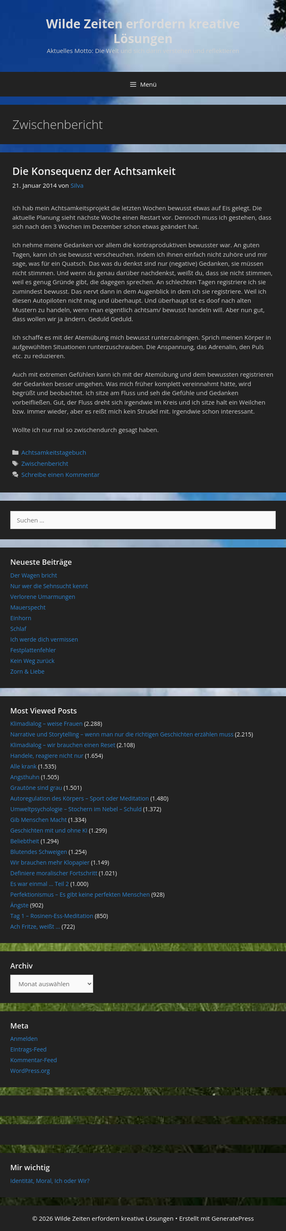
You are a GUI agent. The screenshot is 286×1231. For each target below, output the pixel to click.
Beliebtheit (24, 841)
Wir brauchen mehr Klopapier (49, 862)
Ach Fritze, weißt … (35, 926)
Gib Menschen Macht (38, 820)
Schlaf (18, 629)
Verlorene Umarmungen (42, 597)
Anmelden (24, 1038)
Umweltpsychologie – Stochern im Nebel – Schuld (76, 809)
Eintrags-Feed (28, 1049)
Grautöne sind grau (36, 788)
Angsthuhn (24, 777)
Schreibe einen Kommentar (60, 474)
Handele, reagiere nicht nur (46, 755)
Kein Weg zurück (32, 661)
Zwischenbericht (44, 463)
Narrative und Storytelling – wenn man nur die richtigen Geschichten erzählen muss (121, 734)
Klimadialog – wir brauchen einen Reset (62, 745)
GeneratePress (233, 1218)
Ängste (19, 905)
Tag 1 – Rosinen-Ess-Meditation (51, 916)
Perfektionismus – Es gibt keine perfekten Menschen (80, 894)
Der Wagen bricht (33, 575)
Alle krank (23, 766)
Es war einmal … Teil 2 (39, 884)
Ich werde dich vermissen (44, 639)
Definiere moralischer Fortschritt (53, 873)
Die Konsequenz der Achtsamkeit (94, 171)
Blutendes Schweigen (38, 852)
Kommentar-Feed (33, 1060)
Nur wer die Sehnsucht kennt (49, 586)
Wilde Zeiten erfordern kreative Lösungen (143, 31)
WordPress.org (30, 1071)
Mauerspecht (28, 607)
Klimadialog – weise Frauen (46, 723)
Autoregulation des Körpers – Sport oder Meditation (79, 798)
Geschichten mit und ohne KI (48, 830)
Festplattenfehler (33, 650)
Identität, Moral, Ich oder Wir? (49, 1181)
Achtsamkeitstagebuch (53, 452)
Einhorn (20, 618)
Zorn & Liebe (27, 671)
